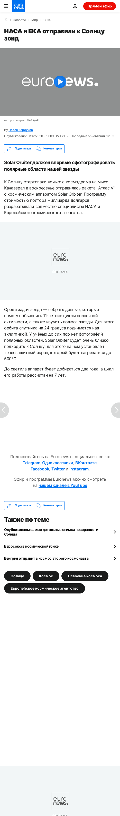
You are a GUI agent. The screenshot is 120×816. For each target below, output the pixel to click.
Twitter (58, 468)
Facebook (40, 468)
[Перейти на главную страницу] (18, 6)
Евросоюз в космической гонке (31, 546)
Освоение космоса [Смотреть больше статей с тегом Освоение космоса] (85, 575)
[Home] (5, 20)
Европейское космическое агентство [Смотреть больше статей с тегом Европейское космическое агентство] (45, 588)
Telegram (31, 462)
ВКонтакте (85, 462)
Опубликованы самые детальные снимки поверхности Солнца (51, 531)
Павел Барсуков (20, 130)
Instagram (78, 468)
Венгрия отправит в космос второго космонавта (46, 558)
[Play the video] (60, 82)
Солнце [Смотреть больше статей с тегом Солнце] (17, 575)
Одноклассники (57, 462)
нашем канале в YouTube (63, 485)
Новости (19, 20)
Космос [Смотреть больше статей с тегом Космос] (46, 575)
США (47, 20)
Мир (34, 20)
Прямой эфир (99, 6)
